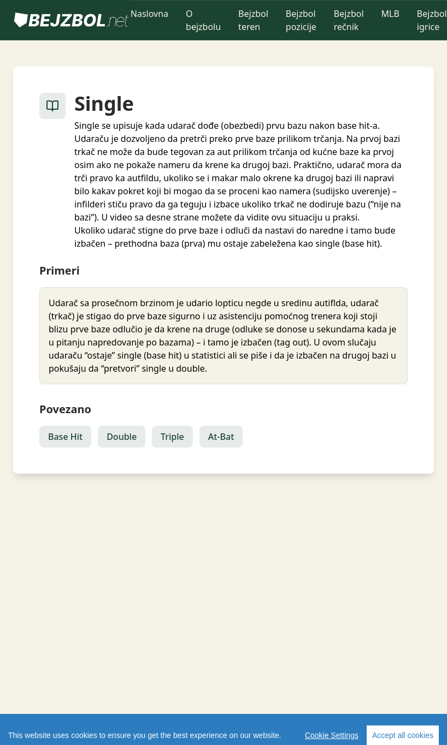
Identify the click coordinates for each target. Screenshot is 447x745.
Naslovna (149, 14)
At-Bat (221, 437)
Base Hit (65, 437)
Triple (172, 437)
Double (122, 437)
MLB (390, 14)
